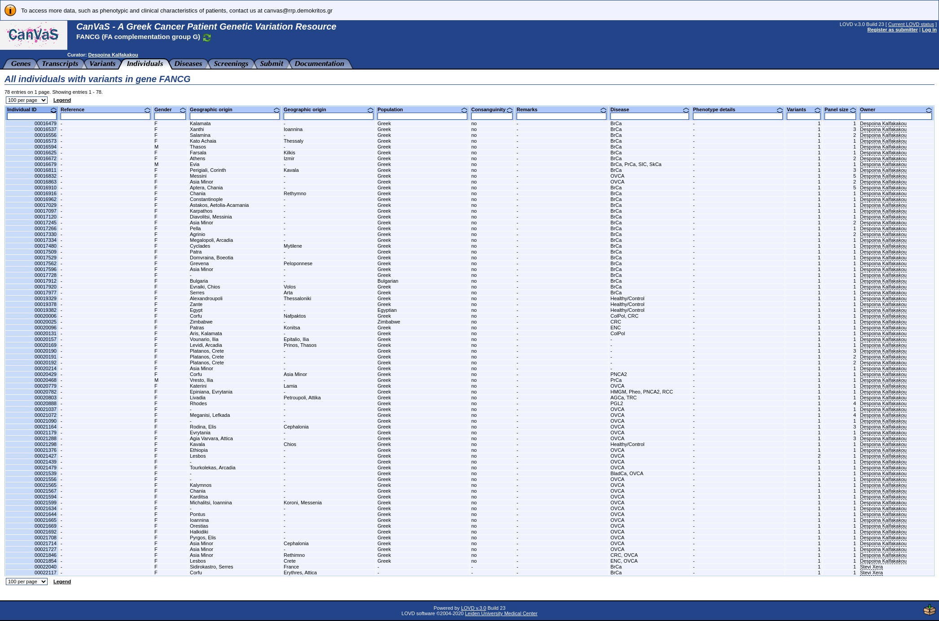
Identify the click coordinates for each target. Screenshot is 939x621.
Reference (105, 109)
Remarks (561, 109)
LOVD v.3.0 (473, 608)
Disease (649, 109)
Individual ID (32, 109)
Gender (170, 109)
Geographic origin (235, 109)
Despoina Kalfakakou (113, 54)
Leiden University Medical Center (501, 613)
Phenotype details (738, 109)
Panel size (840, 109)
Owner (896, 109)
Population (422, 109)
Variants (804, 109)
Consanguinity (492, 109)
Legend (62, 100)
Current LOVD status (911, 24)
